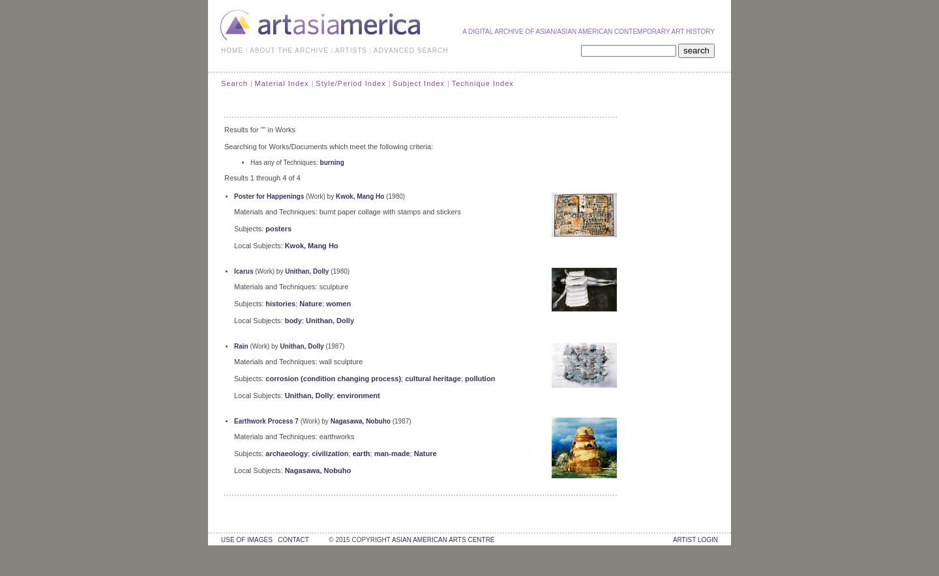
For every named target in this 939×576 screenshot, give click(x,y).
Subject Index (419, 83)
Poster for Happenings (269, 196)
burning (332, 162)
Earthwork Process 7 (266, 421)
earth (361, 453)
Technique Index (483, 83)
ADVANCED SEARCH (411, 50)
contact (293, 539)
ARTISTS (351, 50)
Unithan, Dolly (307, 271)
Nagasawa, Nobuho (361, 421)
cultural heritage (433, 378)
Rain (241, 346)
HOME (232, 50)
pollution (480, 378)
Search (234, 83)
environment (358, 395)
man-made (392, 453)
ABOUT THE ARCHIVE (289, 50)
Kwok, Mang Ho (360, 196)
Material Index (282, 83)
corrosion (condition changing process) (333, 378)
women (338, 304)
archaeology (286, 453)
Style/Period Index (350, 83)
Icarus (243, 271)
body (293, 320)
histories (280, 304)
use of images (247, 539)
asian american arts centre (443, 539)
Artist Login (695, 539)
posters (278, 229)
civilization (330, 453)
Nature (310, 304)
